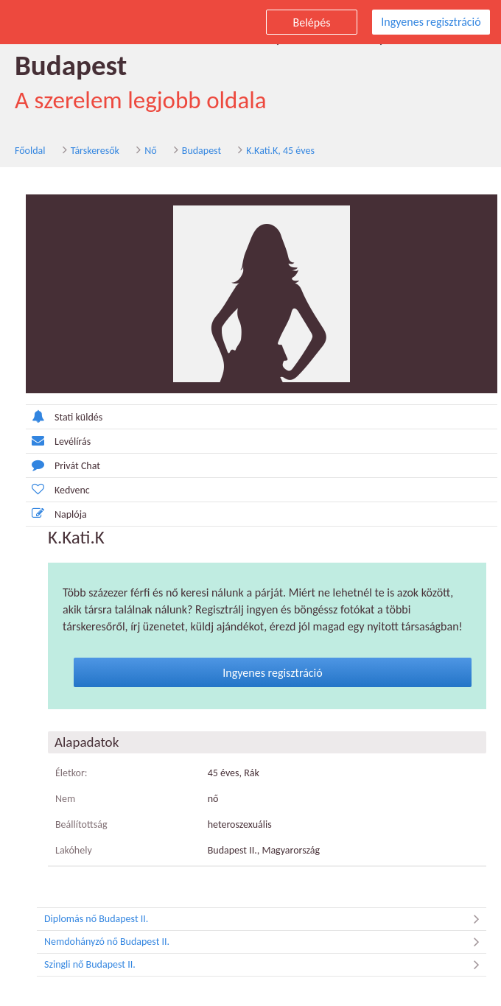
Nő (150, 150)
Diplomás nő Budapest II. (265, 919)
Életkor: (71, 773)
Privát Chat (63, 465)
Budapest (201, 150)
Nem (65, 798)
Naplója (56, 513)
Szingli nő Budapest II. (265, 964)
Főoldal (30, 150)
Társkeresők (95, 150)
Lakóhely (73, 850)
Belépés (312, 22)
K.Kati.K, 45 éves (280, 150)
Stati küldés (64, 416)
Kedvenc (58, 489)
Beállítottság (81, 824)
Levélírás (58, 440)
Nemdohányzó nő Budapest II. (265, 942)
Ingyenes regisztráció (430, 22)
